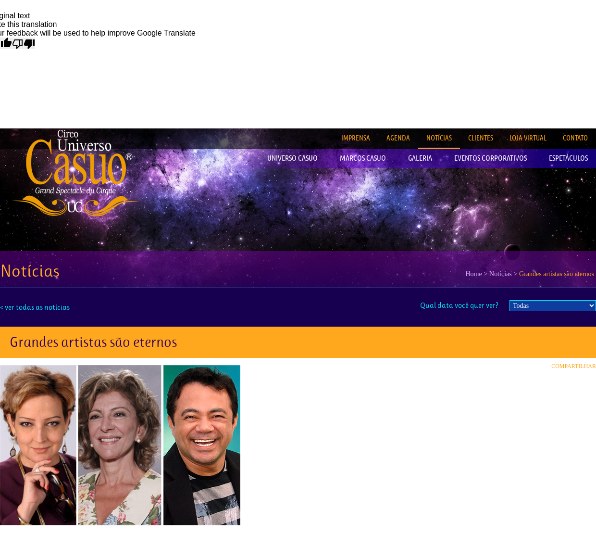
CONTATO (575, 137)
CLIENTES (480, 137)
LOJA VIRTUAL (527, 137)
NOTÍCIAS (439, 137)
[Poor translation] (23, 43)
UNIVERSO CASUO (292, 158)
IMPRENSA (355, 137)
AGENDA (398, 137)
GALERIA (420, 158)
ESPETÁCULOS (568, 158)
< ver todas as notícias (35, 307)
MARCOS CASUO (363, 158)
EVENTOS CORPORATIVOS (490, 158)
